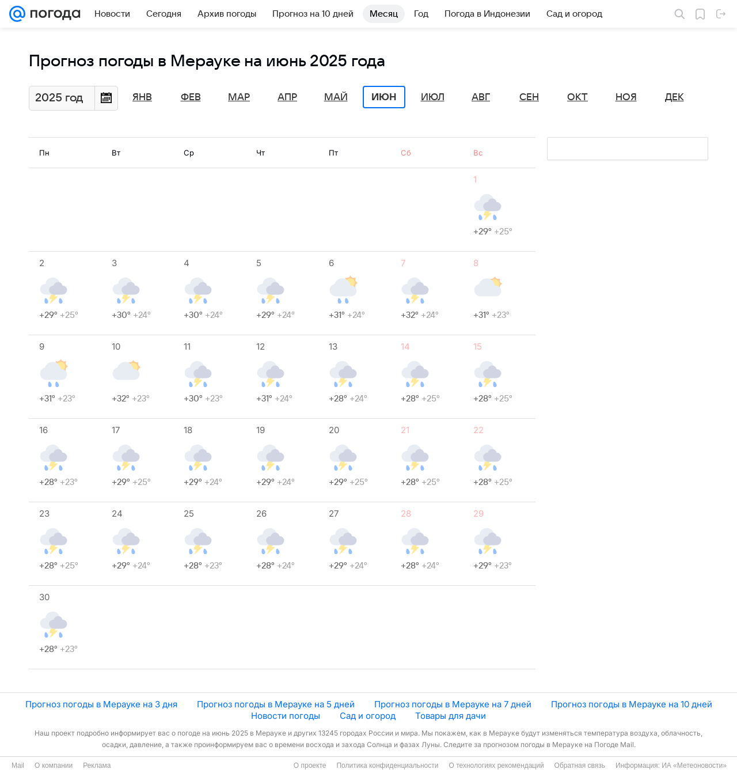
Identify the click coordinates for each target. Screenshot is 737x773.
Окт (577, 97)
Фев (191, 97)
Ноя (626, 97)
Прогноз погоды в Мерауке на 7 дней (452, 704)
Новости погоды (285, 715)
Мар (239, 97)
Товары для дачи (450, 715)
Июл (433, 97)
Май (336, 97)
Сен (529, 97)
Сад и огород (368, 715)
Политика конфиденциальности (387, 765)
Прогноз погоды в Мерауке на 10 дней (631, 704)
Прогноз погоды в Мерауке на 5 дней (276, 704)
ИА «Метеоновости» (694, 765)
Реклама (97, 765)
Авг (481, 97)
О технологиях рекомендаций (496, 765)
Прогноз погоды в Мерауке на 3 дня (101, 704)
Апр (287, 97)
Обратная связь (579, 765)
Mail (18, 765)
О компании (54, 765)
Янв (142, 97)
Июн (384, 97)
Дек (674, 97)
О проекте (310, 765)
